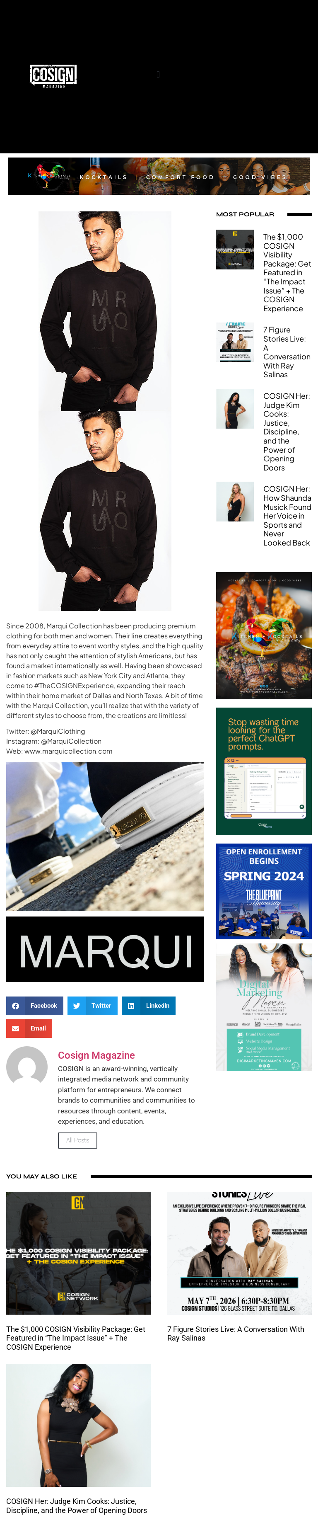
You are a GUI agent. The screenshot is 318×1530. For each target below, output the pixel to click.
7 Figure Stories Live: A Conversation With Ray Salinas (287, 352)
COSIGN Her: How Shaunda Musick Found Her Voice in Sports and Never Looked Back (287, 515)
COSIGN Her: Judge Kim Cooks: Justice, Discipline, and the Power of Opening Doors (286, 431)
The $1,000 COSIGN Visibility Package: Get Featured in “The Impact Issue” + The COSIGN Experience (287, 272)
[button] (158, 74)
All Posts (77, 1140)
